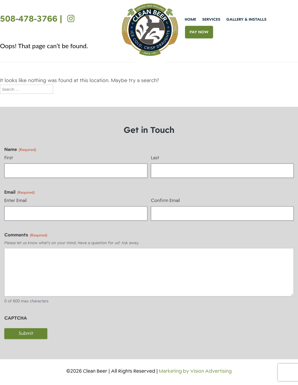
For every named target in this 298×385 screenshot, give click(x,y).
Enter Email (15, 200)
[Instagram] (70, 18)
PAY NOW (199, 32)
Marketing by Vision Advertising (195, 371)
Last (155, 158)
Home (190, 19)
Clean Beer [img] (150, 29)
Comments (25, 235)
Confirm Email (165, 200)
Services (211, 19)
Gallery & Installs (246, 19)
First (8, 158)
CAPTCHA (15, 318)
